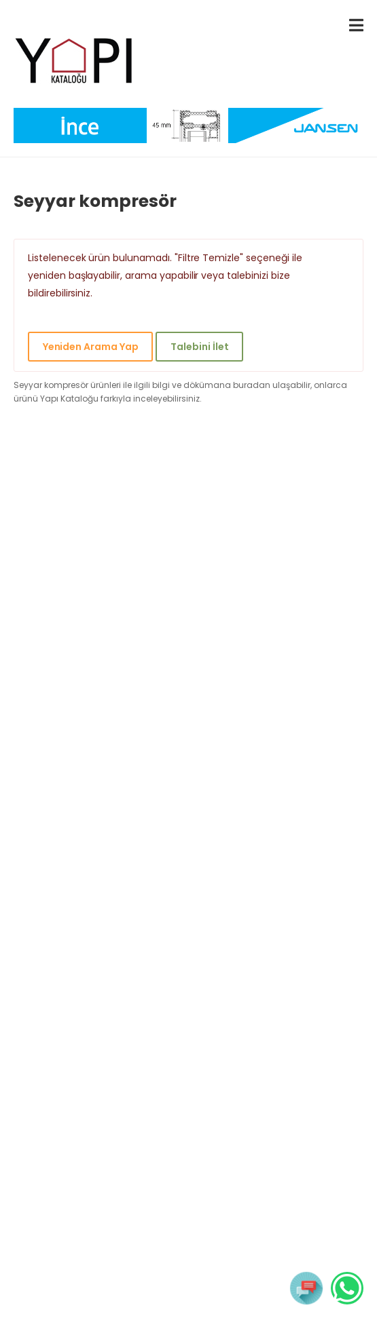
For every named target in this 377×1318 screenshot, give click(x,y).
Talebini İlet (199, 346)
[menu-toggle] (356, 25)
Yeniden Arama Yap (91, 346)
